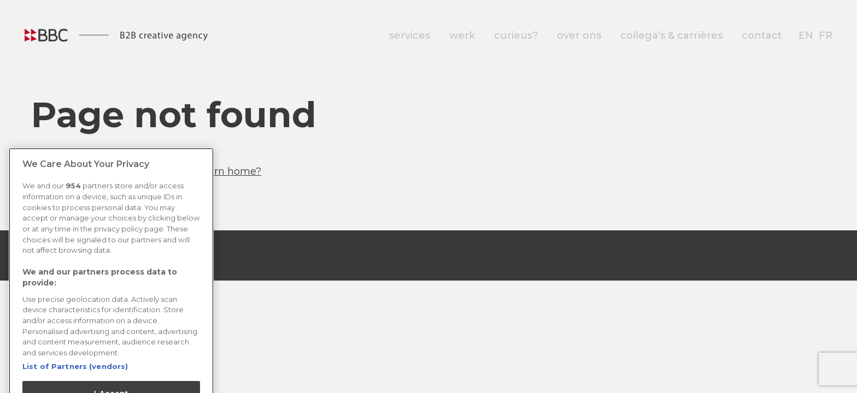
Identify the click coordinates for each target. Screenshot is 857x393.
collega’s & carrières (671, 35)
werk (462, 35)
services (409, 35)
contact (762, 35)
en (806, 35)
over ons (579, 35)
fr (825, 35)
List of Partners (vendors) (75, 373)
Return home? (226, 171)
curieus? (516, 35)
